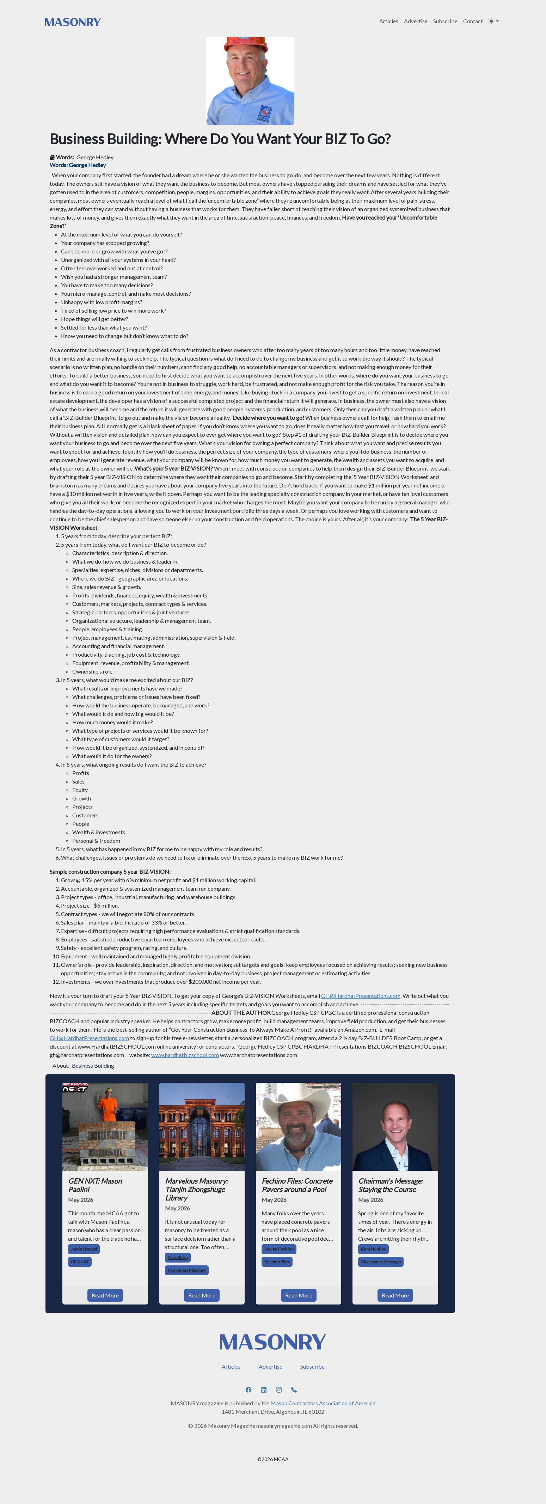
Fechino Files (277, 1261)
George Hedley (95, 157)
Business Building (93, 1065)
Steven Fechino (279, 1249)
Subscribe (445, 21)
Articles (388, 21)
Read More (105, 1295)
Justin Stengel (84, 1249)
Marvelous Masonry (187, 1270)
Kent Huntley (373, 1249)
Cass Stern (178, 1257)
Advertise (416, 21)
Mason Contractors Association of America (322, 1403)
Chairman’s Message (381, 1261)
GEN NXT (80, 1261)
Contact (473, 21)
